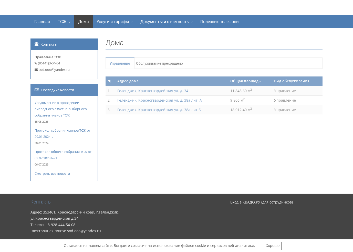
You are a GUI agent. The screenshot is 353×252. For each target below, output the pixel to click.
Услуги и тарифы (113, 21)
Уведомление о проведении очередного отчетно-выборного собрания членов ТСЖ (61, 109)
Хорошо (272, 245)
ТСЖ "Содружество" (70, 9)
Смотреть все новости (52, 173)
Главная (42, 21)
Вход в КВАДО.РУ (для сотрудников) (261, 202)
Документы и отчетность (164, 21)
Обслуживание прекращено (165, 63)
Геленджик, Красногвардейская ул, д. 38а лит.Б (159, 109)
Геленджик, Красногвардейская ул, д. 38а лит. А (159, 100)
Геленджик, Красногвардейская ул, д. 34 (152, 90)
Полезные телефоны (219, 21)
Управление (122, 63)
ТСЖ (62, 21)
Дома (83, 21)
